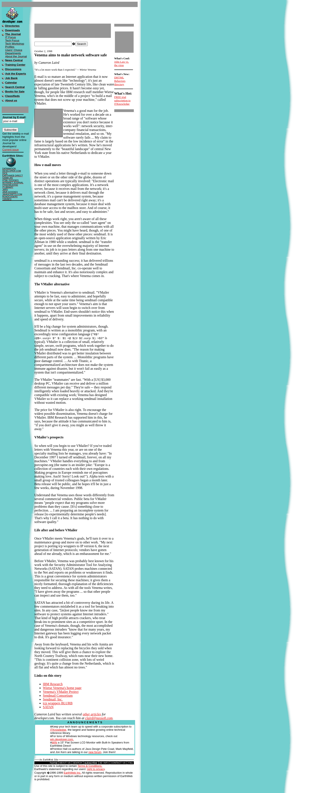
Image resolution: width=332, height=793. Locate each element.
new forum (95, 752)
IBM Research (53, 684)
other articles (92, 714)
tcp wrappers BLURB (58, 703)
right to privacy (96, 769)
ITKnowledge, (58, 729)
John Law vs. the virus (121, 63)
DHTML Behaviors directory (120, 81)
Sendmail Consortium (58, 695)
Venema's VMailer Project (61, 692)
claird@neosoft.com (99, 718)
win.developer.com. (62, 739)
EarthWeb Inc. (72, 772)
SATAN (48, 707)
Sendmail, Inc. (53, 699)
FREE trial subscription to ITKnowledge (122, 100)
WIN (54, 742)
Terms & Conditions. (90, 765)
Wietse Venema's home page (62, 688)
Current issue (10, 149)
